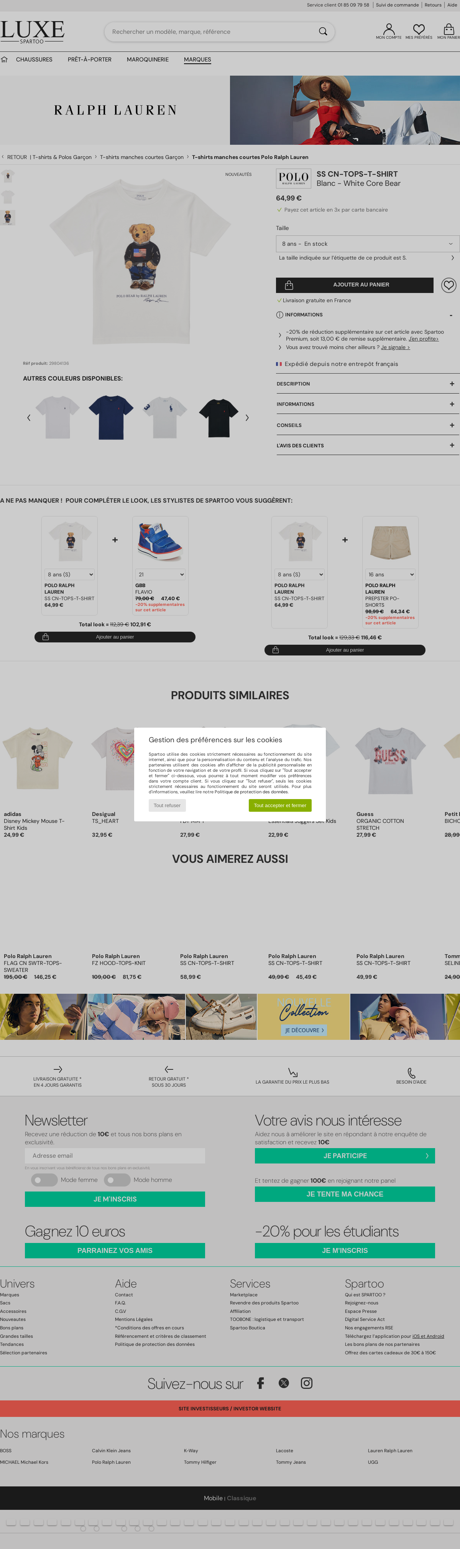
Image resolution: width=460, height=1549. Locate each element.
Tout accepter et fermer (280, 805)
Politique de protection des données (251, 791)
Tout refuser (167, 805)
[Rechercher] (323, 31)
